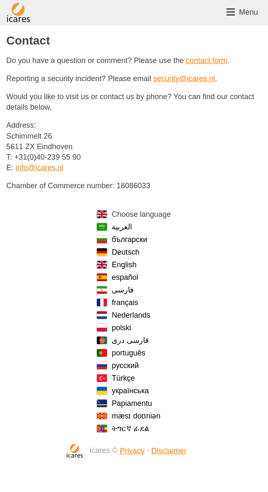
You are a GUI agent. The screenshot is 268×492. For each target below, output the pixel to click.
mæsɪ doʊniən (136, 416)
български (129, 239)
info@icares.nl (39, 167)
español (125, 277)
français (125, 302)
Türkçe (123, 378)
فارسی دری (130, 340)
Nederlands (131, 315)
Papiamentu (132, 403)
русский (125, 365)
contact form (206, 60)
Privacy (132, 451)
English (124, 264)
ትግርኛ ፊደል (130, 428)
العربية (122, 227)
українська (130, 391)
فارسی (123, 290)
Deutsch (125, 252)
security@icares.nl (184, 78)
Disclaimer (169, 451)
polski (121, 328)
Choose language (141, 214)
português (128, 353)
